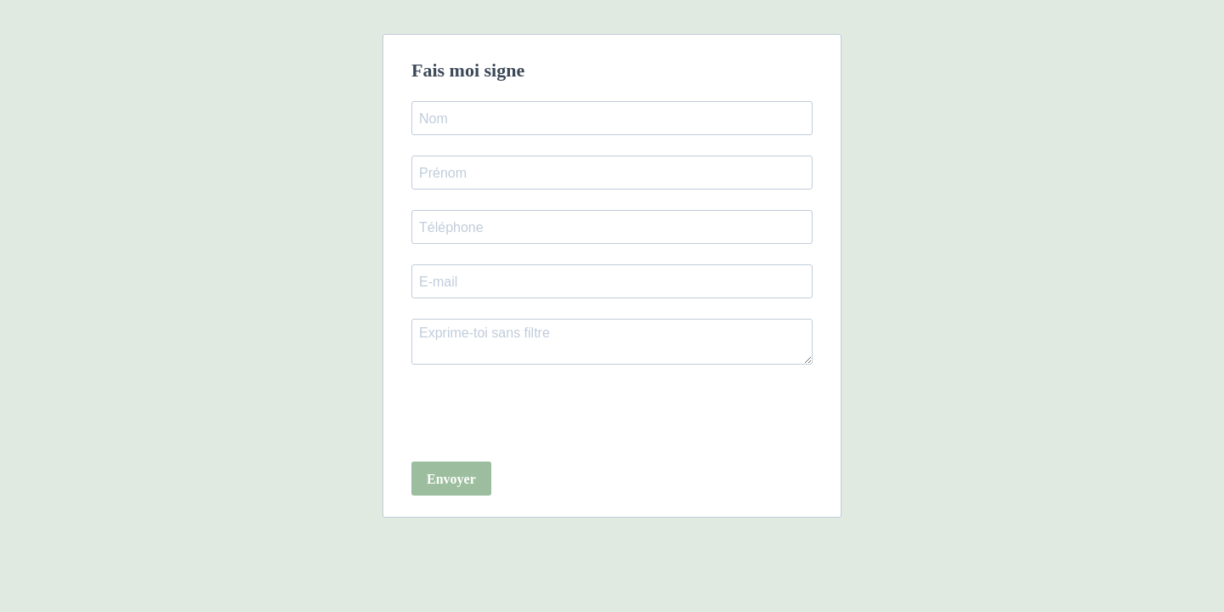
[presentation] (540, 415)
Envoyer (451, 479)
